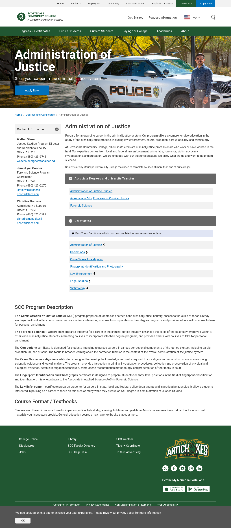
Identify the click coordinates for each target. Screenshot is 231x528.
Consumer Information (66, 504)
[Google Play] (198, 488)
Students (76, 3)
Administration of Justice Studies (91, 191)
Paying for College (135, 31)
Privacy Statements (97, 504)
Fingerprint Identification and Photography (96, 266)
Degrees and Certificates (40, 114)
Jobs (22, 452)
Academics (164, 31)
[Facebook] (174, 468)
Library (72, 439)
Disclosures (26, 445)
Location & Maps (135, 3)
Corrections (77, 252)
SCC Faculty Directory (81, 445)
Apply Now (206, 3)
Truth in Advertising (128, 452)
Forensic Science (81, 205)
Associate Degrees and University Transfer (101, 178)
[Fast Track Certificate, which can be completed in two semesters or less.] (104, 245)
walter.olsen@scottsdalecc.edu (36, 161)
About (185, 31)
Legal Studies (79, 281)
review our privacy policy (118, 512)
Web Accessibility (167, 504)
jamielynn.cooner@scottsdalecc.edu (28, 192)
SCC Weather (124, 439)
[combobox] (196, 17)
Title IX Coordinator (128, 445)
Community (113, 3)
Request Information (163, 17)
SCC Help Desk (77, 452)
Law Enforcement (81, 273)
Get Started (135, 17)
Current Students (101, 31)
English (192, 17)
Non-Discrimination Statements (133, 504)
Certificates (80, 221)
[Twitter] (165, 468)
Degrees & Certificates (34, 31)
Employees (94, 3)
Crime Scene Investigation (86, 259)
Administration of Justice (86, 245)
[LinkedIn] (199, 468)
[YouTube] (182, 468)
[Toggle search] (213, 18)
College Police (28, 439)
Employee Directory (162, 3)
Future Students (70, 31)
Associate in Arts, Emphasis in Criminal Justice (99, 198)
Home (60, 3)
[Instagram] (191, 468)
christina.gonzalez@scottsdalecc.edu (29, 221)
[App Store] (174, 488)
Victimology (77, 288)
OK (23, 520)
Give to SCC (186, 3)
